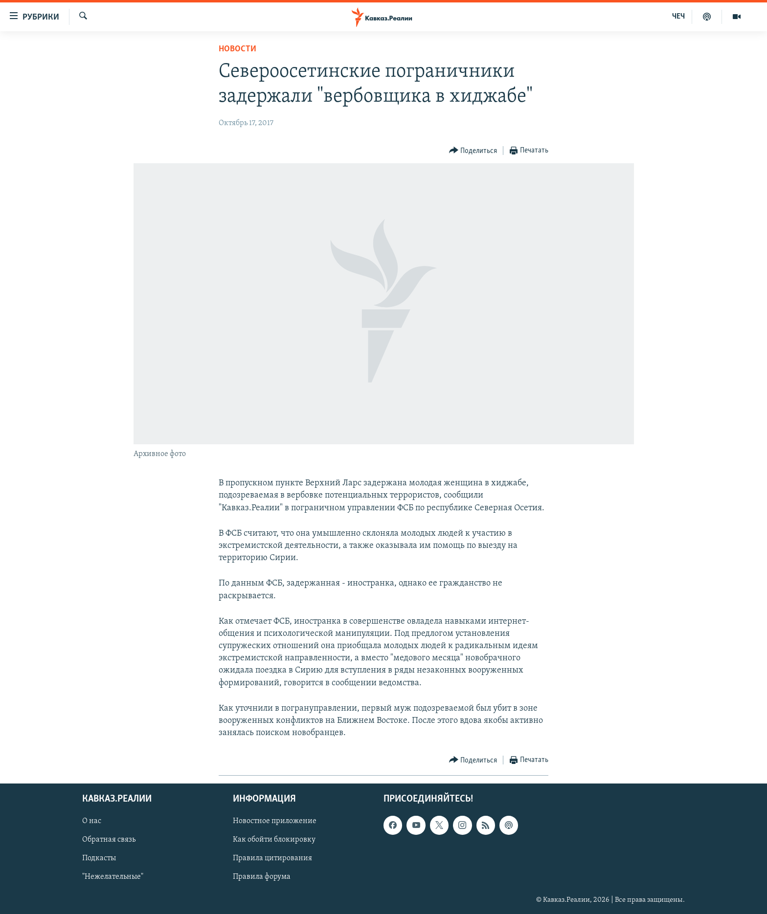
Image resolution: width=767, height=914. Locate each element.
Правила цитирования (272, 858)
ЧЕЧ (678, 17)
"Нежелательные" (112, 877)
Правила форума (262, 877)
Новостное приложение (274, 821)
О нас (91, 821)
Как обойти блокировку (274, 840)
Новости (237, 49)
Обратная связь (108, 840)
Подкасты (99, 858)
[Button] (473, 150)
